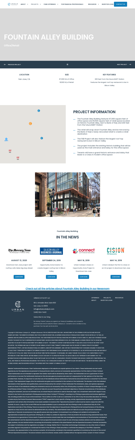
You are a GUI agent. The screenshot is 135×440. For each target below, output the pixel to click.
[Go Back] (67, 64)
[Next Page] (124, 64)
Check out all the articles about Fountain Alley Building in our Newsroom (68, 288)
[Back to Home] (13, 4)
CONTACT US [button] (120, 4)
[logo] (18, 306)
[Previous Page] (12, 64)
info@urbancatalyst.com (44, 309)
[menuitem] (27, 4)
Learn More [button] (19, 277)
